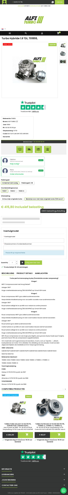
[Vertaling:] (4, 28)
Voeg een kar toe (30, 263)
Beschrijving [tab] (8, 273)
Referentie (7, 118)
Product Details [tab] (24, 273)
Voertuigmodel (9, 237)
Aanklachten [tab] (41, 273)
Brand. (5, 122)
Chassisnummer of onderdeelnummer (17, 244)
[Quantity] (12, 262)
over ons (59, 2)
